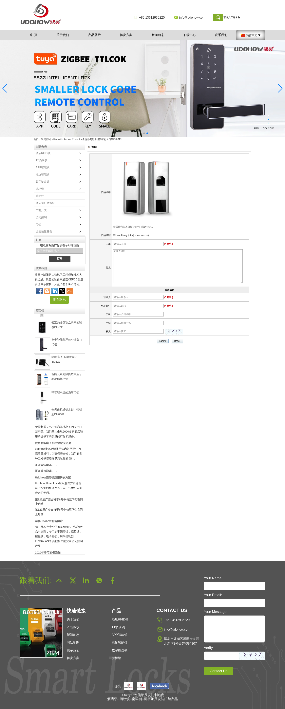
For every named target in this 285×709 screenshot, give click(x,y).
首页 (36, 139)
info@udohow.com (192, 17)
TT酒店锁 (41, 160)
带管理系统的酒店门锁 (65, 393)
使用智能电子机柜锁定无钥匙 (53, 444)
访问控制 (46, 139)
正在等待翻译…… (46, 466)
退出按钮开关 (44, 231)
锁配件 (40, 195)
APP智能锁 (42, 167)
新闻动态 (157, 35)
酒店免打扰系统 (45, 203)
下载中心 (189, 35)
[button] (138, 133)
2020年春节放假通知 (48, 553)
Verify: (209, 648)
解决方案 (126, 35)
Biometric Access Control (66, 139)
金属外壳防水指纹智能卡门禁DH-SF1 (133, 226)
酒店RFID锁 (43, 153)
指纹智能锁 (42, 174)
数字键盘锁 (42, 181)
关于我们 (62, 35)
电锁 (38, 224)
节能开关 (41, 210)
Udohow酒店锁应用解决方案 (53, 478)
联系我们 (221, 35)
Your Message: (215, 612)
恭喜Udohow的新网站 (49, 522)
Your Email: (213, 595)
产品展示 (94, 35)
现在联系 (59, 299)
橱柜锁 (40, 188)
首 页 (33, 35)
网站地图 (73, 642)
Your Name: (213, 578)
